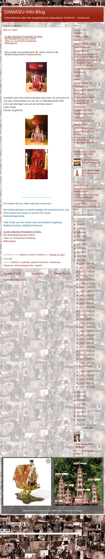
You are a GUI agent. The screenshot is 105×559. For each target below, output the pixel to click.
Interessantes (80, 93)
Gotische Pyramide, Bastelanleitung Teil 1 (91, 161)
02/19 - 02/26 (85, 359)
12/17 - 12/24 (85, 267)
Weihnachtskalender (83, 83)
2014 (79, 400)
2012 (79, 408)
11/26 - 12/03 (85, 275)
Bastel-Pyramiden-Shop (84, 44)
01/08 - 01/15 (85, 387)
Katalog (77, 40)
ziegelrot (38, 265)
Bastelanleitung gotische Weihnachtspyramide (85, 153)
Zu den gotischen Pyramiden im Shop (23, 36)
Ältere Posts (62, 273)
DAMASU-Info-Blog (24, 12)
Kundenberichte (81, 51)
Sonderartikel (80, 107)
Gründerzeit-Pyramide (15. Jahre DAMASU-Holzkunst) (86, 55)
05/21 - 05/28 (85, 323)
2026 (79, 224)
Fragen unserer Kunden (84, 97)
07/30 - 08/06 (85, 307)
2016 (79, 392)
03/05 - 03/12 (85, 355)
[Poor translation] (7, 530)
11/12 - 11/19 (85, 279)
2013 (79, 404)
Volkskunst (8, 265)
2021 (79, 244)
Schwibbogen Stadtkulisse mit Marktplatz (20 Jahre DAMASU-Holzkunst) (87, 62)
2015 (79, 396)
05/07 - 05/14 (85, 327)
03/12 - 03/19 (85, 351)
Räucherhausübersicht (84, 114)
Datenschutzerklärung (84, 121)
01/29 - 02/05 (85, 375)
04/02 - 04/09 (85, 339)
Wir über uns (79, 72)
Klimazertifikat (80, 124)
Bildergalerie (11, 43)
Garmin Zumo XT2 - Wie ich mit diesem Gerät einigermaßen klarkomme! (86, 140)
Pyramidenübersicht (83, 110)
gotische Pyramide (39, 262)
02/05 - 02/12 (85, 371)
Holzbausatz (54, 262)
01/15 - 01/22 (85, 383)
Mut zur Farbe (10, 30)
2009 (79, 420)
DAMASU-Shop (81, 36)
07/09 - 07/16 (85, 315)
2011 (79, 412)
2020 (79, 248)
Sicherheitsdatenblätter (84, 128)
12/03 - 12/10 (85, 271)
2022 (79, 240)
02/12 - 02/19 (85, 363)
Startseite (37, 273)
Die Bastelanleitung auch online (20, 38)
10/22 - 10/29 (85, 291)
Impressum (79, 117)
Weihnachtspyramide (23, 265)
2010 (79, 416)
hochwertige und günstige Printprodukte (85, 202)
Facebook (78, 76)
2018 (79, 256)
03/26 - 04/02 (85, 343)
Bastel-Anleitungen (82, 47)
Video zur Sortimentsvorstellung (20, 41)
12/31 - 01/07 (85, 263)
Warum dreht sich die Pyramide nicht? (83, 102)
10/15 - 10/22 (85, 295)
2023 (79, 236)
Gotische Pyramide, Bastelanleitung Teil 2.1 (91, 173)
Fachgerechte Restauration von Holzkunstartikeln (86, 196)
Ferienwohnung (81, 86)
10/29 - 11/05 (85, 287)
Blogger (78, 510)
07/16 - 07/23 (85, 311)
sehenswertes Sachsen (84, 90)
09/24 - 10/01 (85, 299)
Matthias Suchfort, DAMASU (84, 445)
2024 (79, 232)
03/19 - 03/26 (85, 347)
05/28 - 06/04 (85, 319)
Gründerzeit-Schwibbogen (85, 69)
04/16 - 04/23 (85, 331)
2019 (79, 252)
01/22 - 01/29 (85, 379)
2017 (79, 260)
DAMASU (15, 262)
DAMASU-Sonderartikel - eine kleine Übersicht (87, 190)
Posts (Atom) (20, 280)
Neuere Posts (12, 273)
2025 (79, 228)
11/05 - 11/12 (85, 283)
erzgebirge (25, 262)
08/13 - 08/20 (85, 303)
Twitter (77, 79)
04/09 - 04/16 (85, 335)
